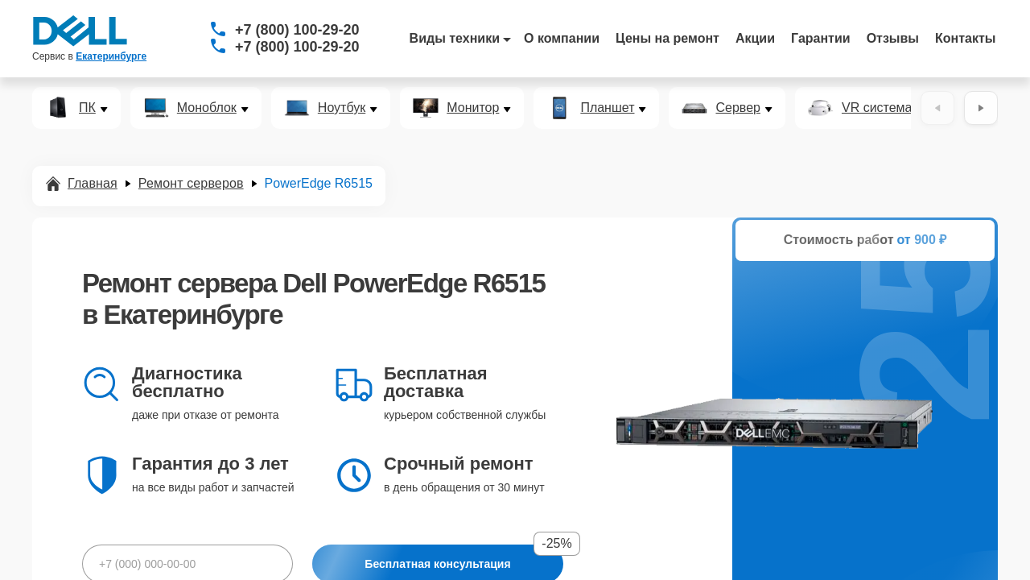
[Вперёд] (981, 108)
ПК (87, 108)
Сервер (737, 108)
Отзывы (893, 38)
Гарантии (821, 38)
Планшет (607, 108)
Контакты (965, 38)
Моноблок (207, 108)
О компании (561, 38)
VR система (877, 108)
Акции (755, 38)
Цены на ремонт (667, 38)
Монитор (473, 108)
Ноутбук (341, 108)
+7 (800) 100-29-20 (297, 30)
